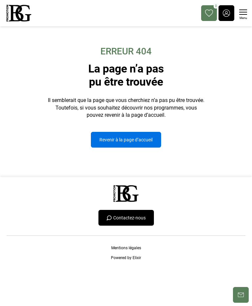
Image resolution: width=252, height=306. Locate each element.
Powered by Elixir (126, 257)
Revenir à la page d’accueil (126, 139)
